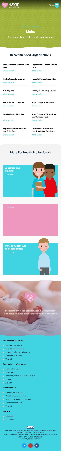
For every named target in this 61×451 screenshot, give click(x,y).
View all (9, 359)
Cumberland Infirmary (14, 393)
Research (9, 379)
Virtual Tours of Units (14, 356)
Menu (54, 5)
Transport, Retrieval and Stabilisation (20, 376)
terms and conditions (36, 437)
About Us (9, 416)
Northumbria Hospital (14, 403)
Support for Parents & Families (18, 352)
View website (8, 71)
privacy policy (22, 437)
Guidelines (10, 372)
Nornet (24, 430)
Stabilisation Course (14, 369)
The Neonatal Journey (14, 346)
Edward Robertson (34, 439)
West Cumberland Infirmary (17, 396)
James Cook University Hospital (18, 399)
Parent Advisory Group (15, 349)
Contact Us (10, 419)
